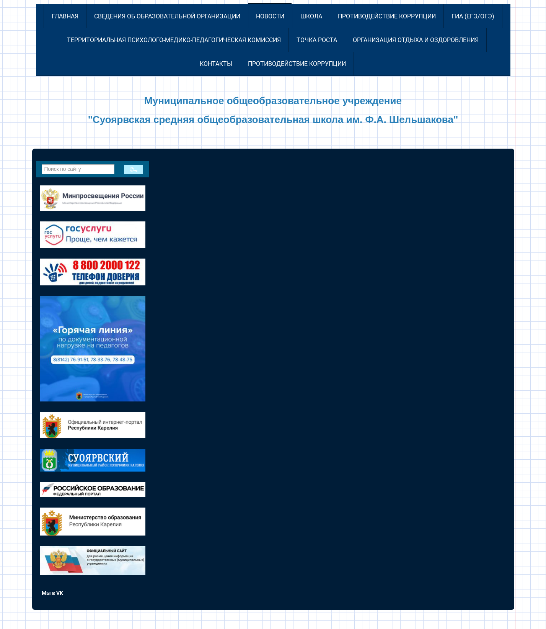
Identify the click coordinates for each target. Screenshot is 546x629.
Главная (65, 16)
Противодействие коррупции (387, 16)
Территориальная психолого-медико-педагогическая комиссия (174, 40)
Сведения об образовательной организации (167, 16)
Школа (311, 16)
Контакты (216, 63)
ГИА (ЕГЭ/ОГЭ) (472, 16)
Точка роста (317, 40)
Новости (270, 16)
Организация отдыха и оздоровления (416, 40)
